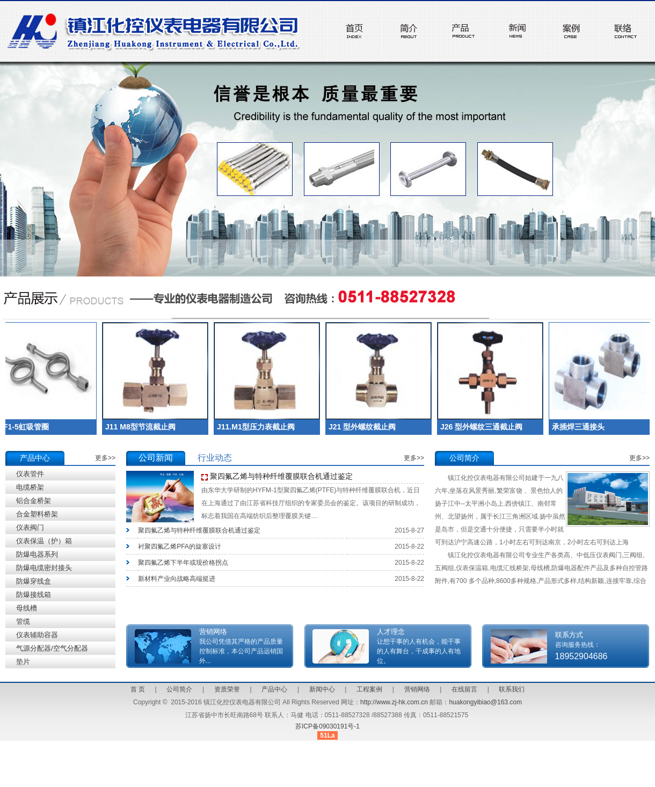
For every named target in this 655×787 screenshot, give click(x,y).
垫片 (23, 662)
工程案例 (369, 689)
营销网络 (417, 689)
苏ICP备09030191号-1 (327, 726)
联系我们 (512, 689)
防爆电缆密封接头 (44, 568)
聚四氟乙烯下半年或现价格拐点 (183, 562)
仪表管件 (30, 474)
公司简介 (179, 689)
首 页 (137, 689)
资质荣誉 (227, 689)
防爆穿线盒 (33, 581)
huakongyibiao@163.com (485, 702)
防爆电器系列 (37, 554)
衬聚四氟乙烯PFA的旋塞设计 (179, 546)
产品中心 (274, 689)
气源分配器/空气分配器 (52, 648)
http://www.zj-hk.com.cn (394, 702)
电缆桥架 (30, 487)
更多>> (105, 458)
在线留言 (464, 689)
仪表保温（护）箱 (44, 541)
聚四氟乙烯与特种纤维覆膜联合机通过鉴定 (281, 476)
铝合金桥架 (33, 501)
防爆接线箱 (33, 595)
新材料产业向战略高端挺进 (176, 578)
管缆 (23, 621)
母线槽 (26, 608)
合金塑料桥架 (37, 514)
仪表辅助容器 (37, 635)
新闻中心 (322, 689)
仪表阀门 (30, 527)
